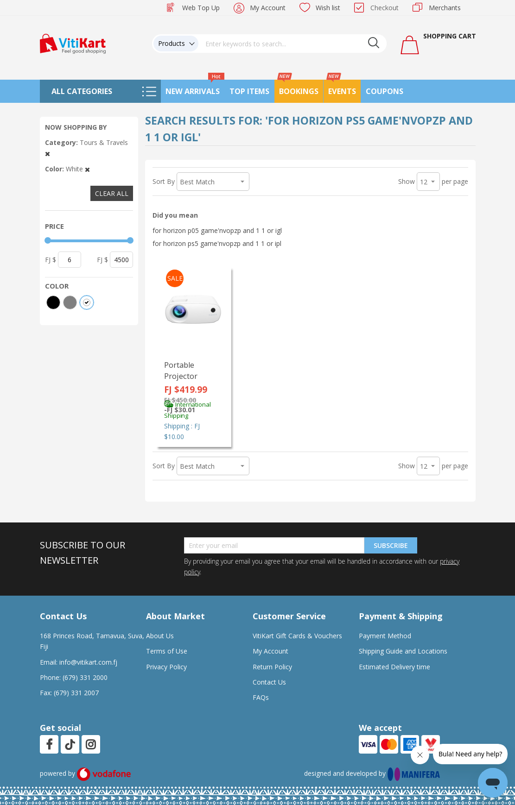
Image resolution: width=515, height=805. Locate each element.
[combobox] (292, 43)
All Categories (81, 91)
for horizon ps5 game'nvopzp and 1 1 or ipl (217, 243)
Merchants (445, 7)
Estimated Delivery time (394, 666)
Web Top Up (201, 7)
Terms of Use (166, 651)
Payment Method (385, 635)
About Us (160, 635)
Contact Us (269, 682)
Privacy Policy (166, 666)
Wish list (328, 7)
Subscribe (391, 545)
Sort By (164, 181)
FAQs (261, 697)
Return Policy (272, 666)
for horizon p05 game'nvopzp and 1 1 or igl (217, 230)
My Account (268, 7)
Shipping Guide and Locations (403, 651)
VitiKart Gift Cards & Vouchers (297, 635)
